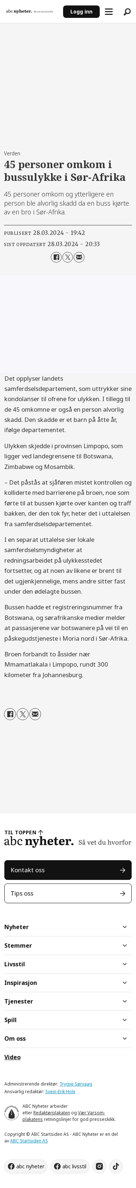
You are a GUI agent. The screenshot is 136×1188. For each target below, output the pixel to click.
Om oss (15, 1038)
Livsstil (14, 964)
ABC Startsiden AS (29, 1141)
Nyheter (16, 927)
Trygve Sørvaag (75, 1084)
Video (12, 1057)
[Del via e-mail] (79, 257)
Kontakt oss (28, 870)
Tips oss (22, 893)
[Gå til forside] (29, 11)
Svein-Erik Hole (60, 1091)
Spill (10, 1020)
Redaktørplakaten (51, 1113)
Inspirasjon (20, 983)
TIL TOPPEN (20, 832)
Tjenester (18, 1001)
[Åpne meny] (108, 11)
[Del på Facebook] (56, 257)
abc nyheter (30, 1166)
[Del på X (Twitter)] (67, 257)
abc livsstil (74, 1166)
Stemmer (18, 946)
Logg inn (81, 11)
